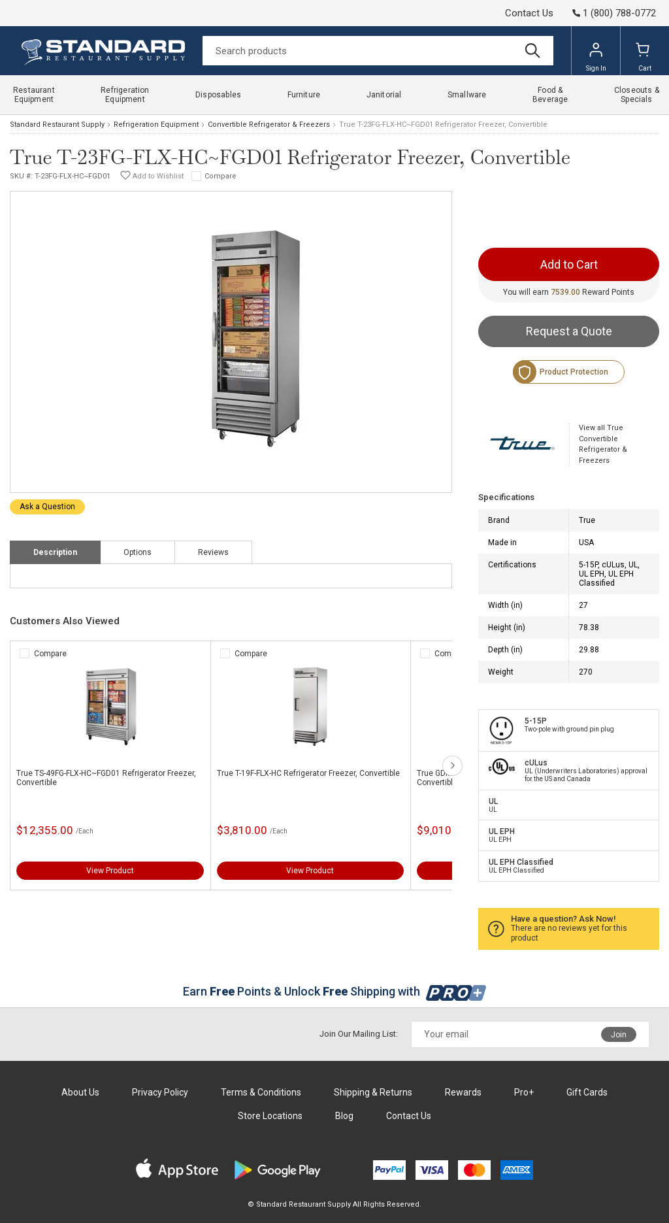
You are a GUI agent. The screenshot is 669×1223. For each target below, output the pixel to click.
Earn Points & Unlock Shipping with (335, 991)
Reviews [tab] (213, 552)
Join (619, 1034)
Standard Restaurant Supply (57, 124)
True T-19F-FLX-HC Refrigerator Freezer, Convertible (308, 773)
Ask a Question (47, 506)
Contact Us (529, 13)
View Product (110, 870)
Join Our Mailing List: (358, 1034)
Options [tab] (137, 552)
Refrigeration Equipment (156, 124)
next (452, 766)
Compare (220, 176)
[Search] (378, 50)
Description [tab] (55, 552)
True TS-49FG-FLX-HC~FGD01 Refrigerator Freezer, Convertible (106, 778)
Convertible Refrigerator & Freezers (269, 124)
